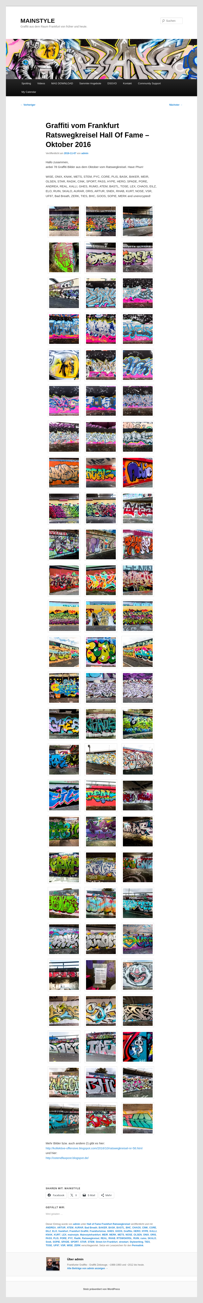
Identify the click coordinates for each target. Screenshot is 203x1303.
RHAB (111, 1238)
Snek (48, 1241)
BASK (111, 1227)
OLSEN (138, 1234)
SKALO (152, 1238)
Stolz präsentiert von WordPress (101, 1289)
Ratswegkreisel (90, 1238)
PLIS (56, 1238)
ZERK (77, 1245)
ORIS (153, 1234)
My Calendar (28, 91)
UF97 (56, 1245)
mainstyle (73, 1234)
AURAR (79, 1227)
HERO (137, 1231)
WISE (70, 1245)
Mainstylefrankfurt (90, 1234)
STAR (83, 1241)
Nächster (176, 104)
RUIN (136, 1238)
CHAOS (136, 1227)
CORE (152, 1227)
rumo (143, 1238)
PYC (70, 1238)
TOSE (49, 1245)
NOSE (128, 1234)
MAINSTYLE (37, 20)
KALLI (153, 1231)
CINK (145, 1227)
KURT (57, 1234)
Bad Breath (91, 1227)
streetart (123, 1241)
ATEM (70, 1227)
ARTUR (61, 1227)
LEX (64, 1234)
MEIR (105, 1234)
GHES (110, 1231)
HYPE (145, 1231)
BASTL (120, 1227)
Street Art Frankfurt (107, 1241)
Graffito (128, 1231)
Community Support (149, 83)
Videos (41, 83)
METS (121, 1234)
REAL (104, 1238)
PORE (63, 1238)
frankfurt (63, 1231)
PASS (49, 1238)
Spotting (26, 83)
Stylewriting (136, 1241)
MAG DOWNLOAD (62, 83)
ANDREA (51, 1227)
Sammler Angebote (90, 83)
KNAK (49, 1234)
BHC (128, 1227)
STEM (91, 1241)
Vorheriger (27, 104)
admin (84, 153)
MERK (112, 1234)
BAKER (103, 1227)
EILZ (48, 1231)
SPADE (65, 1241)
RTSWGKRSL (124, 1238)
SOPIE (56, 1241)
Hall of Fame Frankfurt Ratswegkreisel (108, 1224)
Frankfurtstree (98, 1231)
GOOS (118, 1231)
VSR (63, 1245)
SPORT (75, 1241)
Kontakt (127, 83)
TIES (147, 1241)
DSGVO (112, 83)
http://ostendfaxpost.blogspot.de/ (67, 1158)
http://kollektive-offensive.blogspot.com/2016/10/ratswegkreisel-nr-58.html (94, 1148)
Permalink (137, 1245)
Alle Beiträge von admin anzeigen (87, 1268)
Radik (77, 1238)
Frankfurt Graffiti (78, 1231)
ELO (54, 1231)
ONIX (146, 1234)
